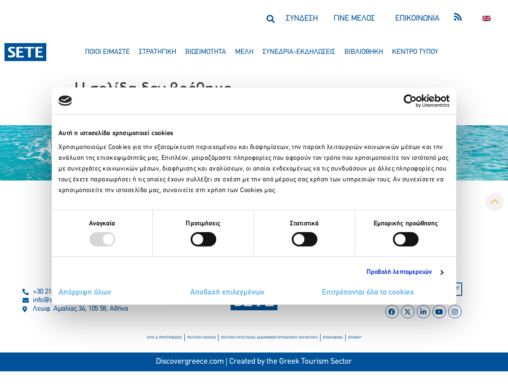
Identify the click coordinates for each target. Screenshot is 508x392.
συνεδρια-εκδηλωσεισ (299, 52)
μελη (244, 52)
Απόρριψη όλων (84, 292)
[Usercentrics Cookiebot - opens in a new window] (410, 100)
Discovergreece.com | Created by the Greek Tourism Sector (254, 361)
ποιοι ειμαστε (107, 52)
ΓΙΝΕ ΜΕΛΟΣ (354, 18)
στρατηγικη (157, 52)
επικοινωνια (333, 337)
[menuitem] (486, 19)
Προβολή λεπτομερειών (399, 272)
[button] (270, 18)
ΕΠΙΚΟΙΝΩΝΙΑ (417, 18)
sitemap (354, 337)
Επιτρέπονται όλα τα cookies (368, 292)
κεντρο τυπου (415, 52)
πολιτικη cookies (201, 337)
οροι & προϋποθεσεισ (164, 337)
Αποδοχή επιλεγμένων (227, 292)
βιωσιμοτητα (205, 52)
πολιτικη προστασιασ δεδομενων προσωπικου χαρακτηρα (269, 337)
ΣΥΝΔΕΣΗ (302, 18)
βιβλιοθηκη (363, 52)
